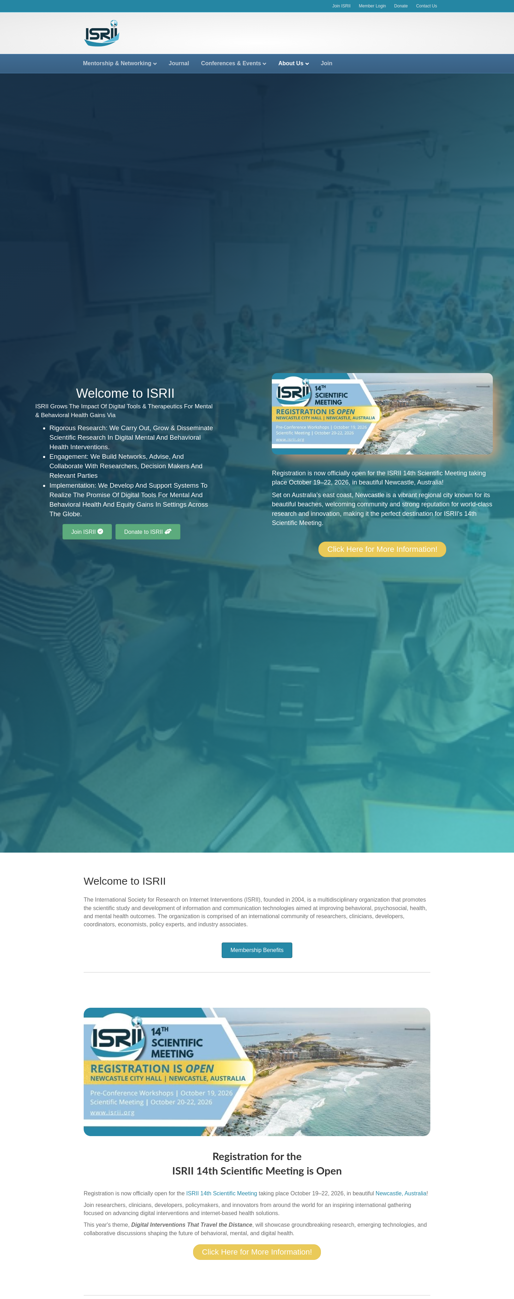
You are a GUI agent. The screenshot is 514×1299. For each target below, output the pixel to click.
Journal (179, 63)
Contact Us (426, 6)
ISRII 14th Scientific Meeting (427, 473)
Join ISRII (341, 6)
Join (327, 63)
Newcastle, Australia (413, 482)
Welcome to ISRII (125, 881)
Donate (401, 6)
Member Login (372, 6)
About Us (290, 63)
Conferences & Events (231, 63)
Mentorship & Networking (117, 63)
